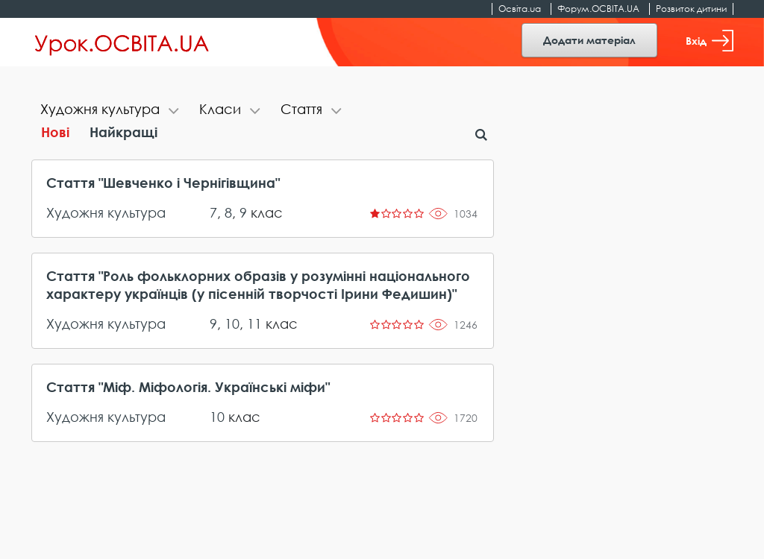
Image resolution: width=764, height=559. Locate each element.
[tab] (110, 110)
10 (232, 323)
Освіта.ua (519, 8)
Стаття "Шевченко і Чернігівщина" (163, 182)
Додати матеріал (589, 40)
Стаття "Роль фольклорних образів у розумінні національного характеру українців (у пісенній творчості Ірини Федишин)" (258, 285)
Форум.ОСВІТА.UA (598, 8)
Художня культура (106, 212)
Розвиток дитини (691, 8)
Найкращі (123, 132)
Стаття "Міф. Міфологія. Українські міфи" (188, 387)
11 (254, 323)
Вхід (709, 40)
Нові (55, 132)
